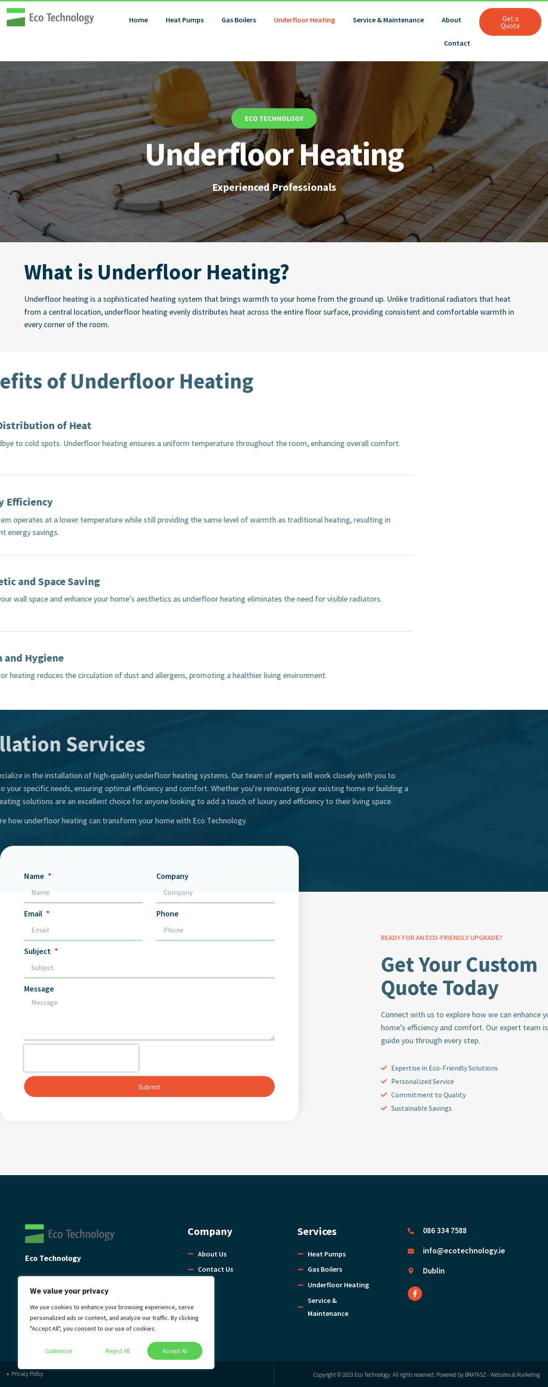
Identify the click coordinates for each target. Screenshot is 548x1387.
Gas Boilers (239, 19)
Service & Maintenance (388, 19)
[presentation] (81, 517)
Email (34, 373)
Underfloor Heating (304, 19)
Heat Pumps (185, 19)
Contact (457, 42)
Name (35, 335)
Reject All (117, 1351)
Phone (167, 373)
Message (39, 448)
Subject (38, 410)
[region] (116, 1323)
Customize (58, 1351)
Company (172, 335)
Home (138, 19)
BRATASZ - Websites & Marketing (503, 1375)
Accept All (174, 1351)
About (451, 19)
